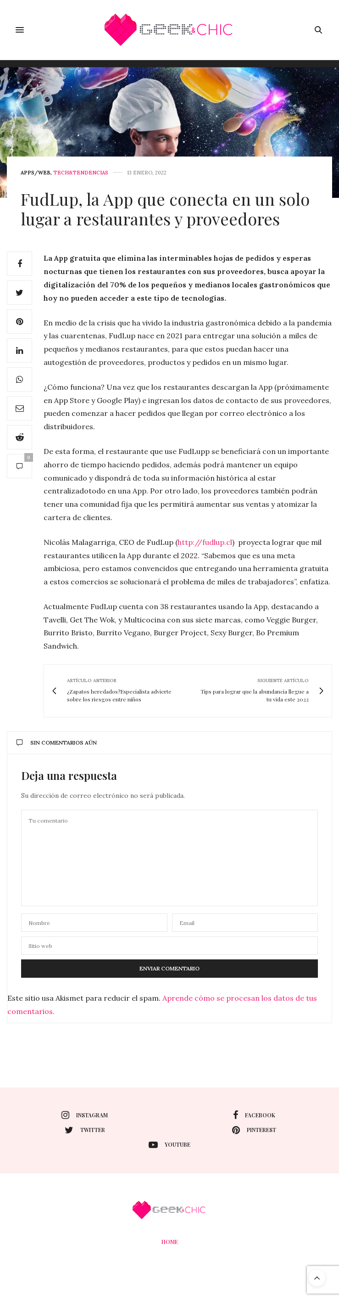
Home (169, 1241)
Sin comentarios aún (57, 742)
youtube (169, 1144)
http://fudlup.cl (205, 542)
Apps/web (35, 172)
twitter (85, 1130)
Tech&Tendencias (80, 172)
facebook (254, 1115)
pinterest (254, 1130)
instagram (84, 1115)
